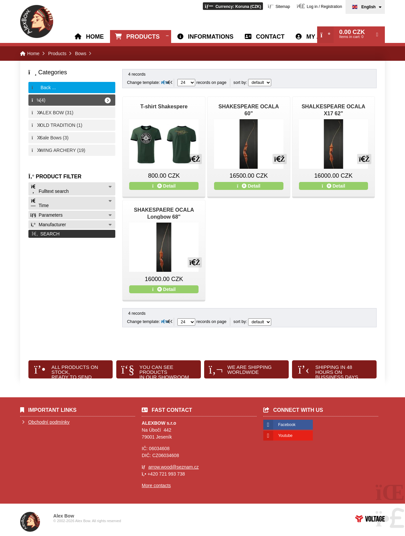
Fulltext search (49, 189)
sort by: (253, 82)
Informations (211, 36)
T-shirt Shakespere (164, 106)
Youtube (285, 435)
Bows (80, 53)
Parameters (46, 215)
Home (36, 21)
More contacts (156, 485)
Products (143, 36)
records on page (202, 82)
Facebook (287, 424)
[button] (233, 6)
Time (39, 203)
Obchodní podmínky (48, 422)
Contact (270, 36)
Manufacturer (48, 224)
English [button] (368, 7)
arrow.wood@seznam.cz (173, 467)
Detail (164, 186)
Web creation (370, 518)
